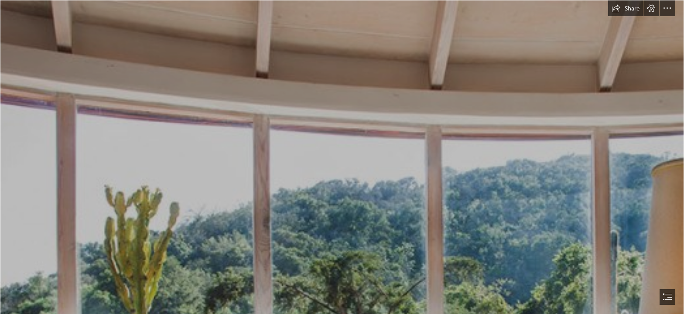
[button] (625, 8)
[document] (342, 157)
